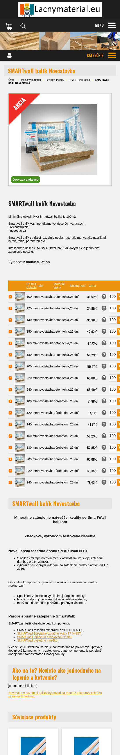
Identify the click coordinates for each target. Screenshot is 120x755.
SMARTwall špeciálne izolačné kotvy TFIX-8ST (49, 633)
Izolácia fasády (55, 79)
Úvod (11, 79)
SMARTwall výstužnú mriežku (37, 640)
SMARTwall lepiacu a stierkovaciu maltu (44, 637)
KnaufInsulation (36, 262)
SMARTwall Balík (80, 79)
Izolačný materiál (31, 79)
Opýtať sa (104, 296)
